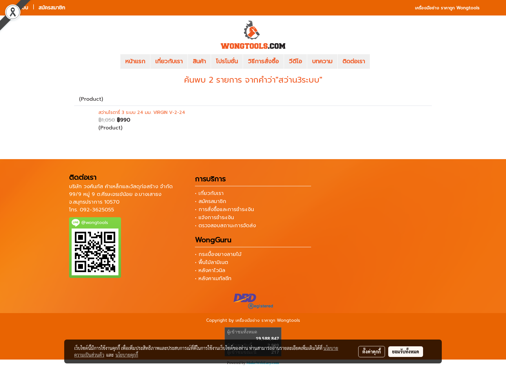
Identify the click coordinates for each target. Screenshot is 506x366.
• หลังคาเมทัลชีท (213, 278)
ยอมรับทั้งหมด (405, 351)
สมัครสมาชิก (51, 7)
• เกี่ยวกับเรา (209, 193)
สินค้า (199, 61)
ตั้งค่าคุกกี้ (371, 351)
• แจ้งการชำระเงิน (214, 217)
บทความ (322, 61)
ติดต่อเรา (353, 61)
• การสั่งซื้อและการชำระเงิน (224, 209)
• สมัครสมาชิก (210, 201)
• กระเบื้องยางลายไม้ (218, 254)
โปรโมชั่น (227, 61)
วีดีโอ (295, 61)
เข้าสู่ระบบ (17, 7)
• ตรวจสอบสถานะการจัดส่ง (225, 225)
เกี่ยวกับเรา (169, 61)
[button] (379, 61)
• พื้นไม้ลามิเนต (211, 262)
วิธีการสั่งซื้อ (263, 61)
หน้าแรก (135, 61)
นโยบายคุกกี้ (127, 355)
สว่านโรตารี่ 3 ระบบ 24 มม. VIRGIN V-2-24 (141, 112)
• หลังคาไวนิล (210, 270)
